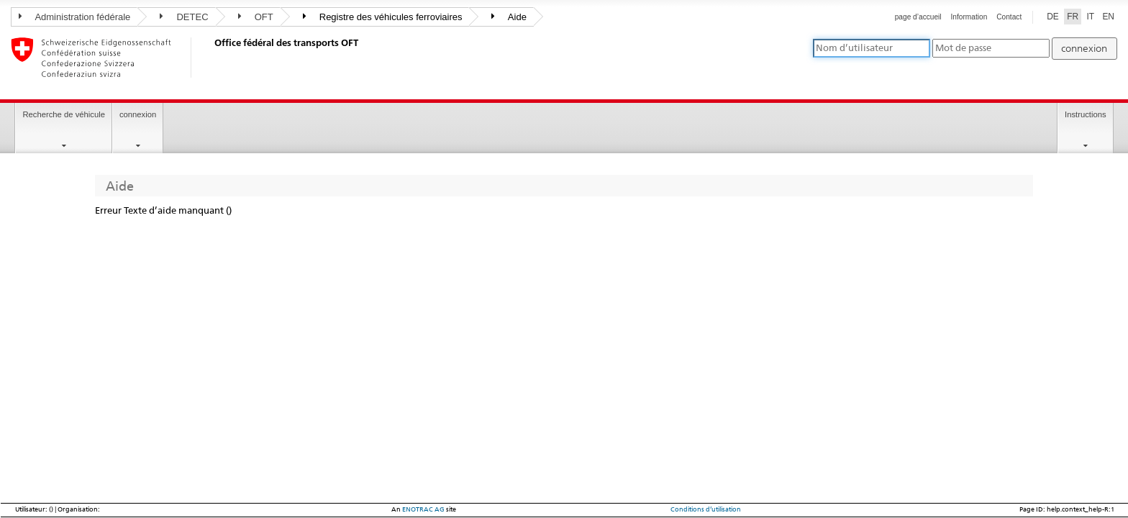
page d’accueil (918, 17)
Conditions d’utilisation (705, 509)
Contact (1009, 17)
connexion (137, 114)
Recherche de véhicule (63, 114)
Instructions (1085, 114)
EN (1108, 17)
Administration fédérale (74, 16)
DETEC (184, 16)
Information (969, 17)
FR (1072, 17)
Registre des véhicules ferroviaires (383, 16)
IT (1090, 17)
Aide (508, 16)
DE (1053, 17)
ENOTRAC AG (423, 509)
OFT (255, 16)
